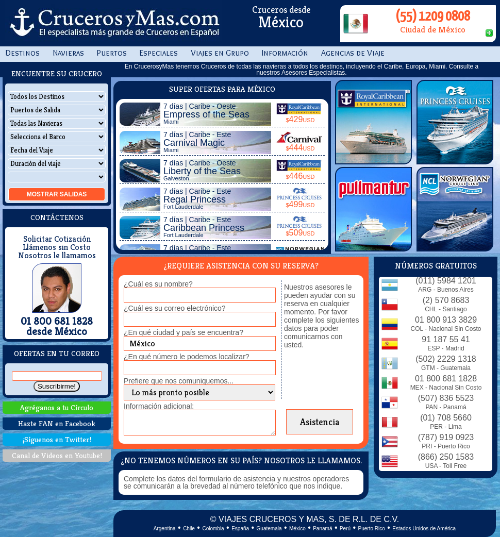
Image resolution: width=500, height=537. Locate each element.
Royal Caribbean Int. (373, 122)
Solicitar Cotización (57, 239)
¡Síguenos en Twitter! (57, 439)
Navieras (68, 53)
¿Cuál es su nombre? (158, 284)
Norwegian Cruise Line (454, 209)
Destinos (22, 53)
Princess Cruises (454, 122)
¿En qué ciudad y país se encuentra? (183, 332)
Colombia (213, 528)
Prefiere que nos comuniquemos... (179, 380)
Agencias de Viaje (353, 53)
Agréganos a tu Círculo (56, 407)
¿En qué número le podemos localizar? (186, 356)
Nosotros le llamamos (57, 255)
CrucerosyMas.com (113, 23)
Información (285, 53)
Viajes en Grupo (220, 53)
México (297, 528)
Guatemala (269, 528)
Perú (345, 528)
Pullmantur (373, 209)
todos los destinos (318, 66)
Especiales (159, 53)
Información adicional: (159, 406)
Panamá (322, 528)
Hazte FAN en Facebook (56, 423)
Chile (189, 528)
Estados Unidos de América (424, 528)
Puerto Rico (371, 528)
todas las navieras (262, 66)
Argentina (165, 528)
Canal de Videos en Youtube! (57, 455)
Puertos (112, 53)
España (240, 528)
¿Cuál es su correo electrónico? (175, 308)
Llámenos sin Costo (57, 247)
